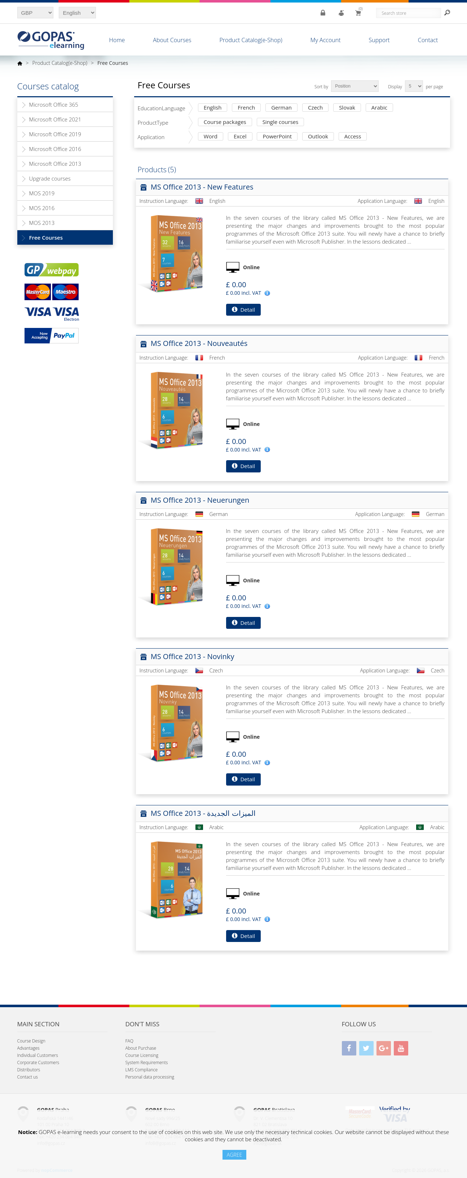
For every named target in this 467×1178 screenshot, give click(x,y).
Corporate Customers (38, 1062)
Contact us (27, 1077)
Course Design (31, 1041)
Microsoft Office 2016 (55, 148)
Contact (428, 40)
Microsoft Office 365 (53, 104)
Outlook (318, 137)
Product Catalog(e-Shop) (250, 40)
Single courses (281, 122)
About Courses (172, 40)
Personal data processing (150, 1077)
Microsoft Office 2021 (55, 119)
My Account (325, 40)
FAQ (129, 1041)
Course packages (225, 122)
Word (210, 137)
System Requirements (146, 1062)
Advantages (28, 1048)
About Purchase (141, 1048)
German (281, 108)
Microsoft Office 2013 (55, 163)
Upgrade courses (50, 178)
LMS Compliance (141, 1070)
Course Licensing (141, 1055)
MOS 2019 (42, 193)
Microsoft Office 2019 (55, 134)
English (213, 108)
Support (379, 40)
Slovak (347, 108)
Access (352, 137)
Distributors (28, 1070)
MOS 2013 (42, 222)
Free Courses (46, 237)
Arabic (379, 108)
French (246, 108)
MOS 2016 (42, 208)
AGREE (234, 1154)
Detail (243, 309)
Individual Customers (37, 1055)
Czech (315, 108)
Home (117, 40)
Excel (240, 137)
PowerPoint (277, 137)
